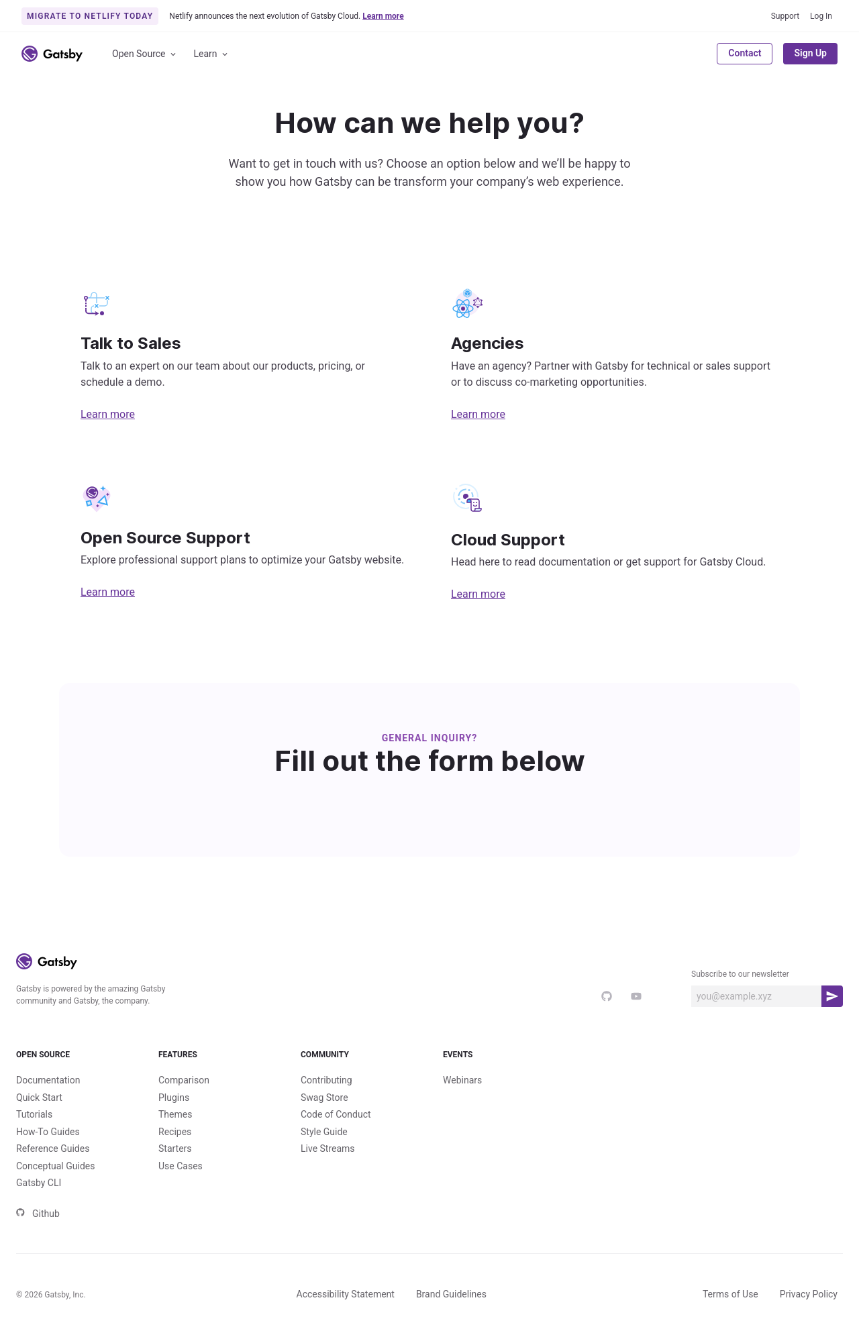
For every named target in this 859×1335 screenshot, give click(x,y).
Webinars (462, 1080)
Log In (821, 16)
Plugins (173, 1097)
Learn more (108, 414)
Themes (175, 1114)
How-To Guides (48, 1131)
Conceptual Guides (55, 1166)
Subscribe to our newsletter (740, 974)
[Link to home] (52, 54)
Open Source (145, 54)
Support (785, 16)
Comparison (183, 1080)
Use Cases (180, 1166)
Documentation (48, 1080)
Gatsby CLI (38, 1182)
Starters (175, 1148)
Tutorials (34, 1114)
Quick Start (39, 1097)
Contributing (326, 1080)
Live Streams (328, 1148)
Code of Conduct (336, 1114)
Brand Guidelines (451, 1294)
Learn (212, 54)
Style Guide (324, 1131)
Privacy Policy (809, 1294)
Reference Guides (52, 1148)
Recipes (174, 1131)
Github (38, 1213)
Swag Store (324, 1097)
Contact (744, 53)
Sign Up (810, 53)
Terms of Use (730, 1294)
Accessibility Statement (346, 1294)
